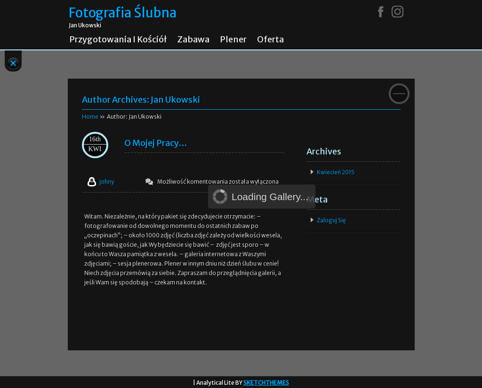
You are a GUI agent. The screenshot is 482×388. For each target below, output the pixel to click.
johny (106, 181)
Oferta (270, 39)
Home (90, 116)
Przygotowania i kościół (118, 39)
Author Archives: (116, 99)
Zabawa (193, 39)
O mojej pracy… (155, 142)
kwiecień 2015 (335, 172)
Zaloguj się (331, 220)
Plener (233, 39)
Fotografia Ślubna (123, 13)
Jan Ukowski (175, 99)
